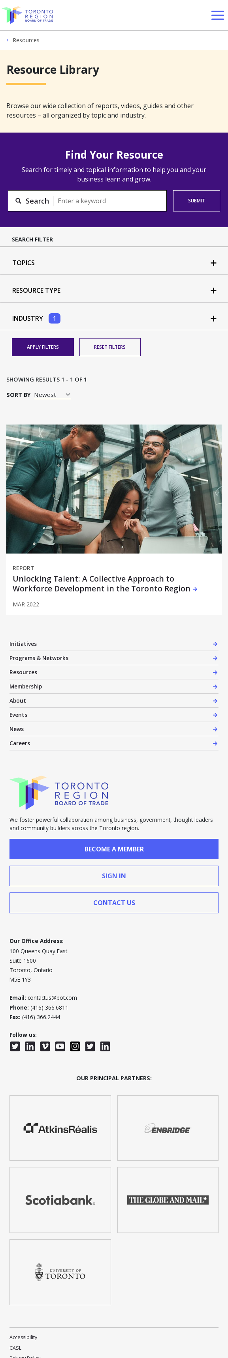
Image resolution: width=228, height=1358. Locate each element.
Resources (26, 40)
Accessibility (23, 1337)
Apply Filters (43, 347)
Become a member (114, 849)
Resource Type (37, 290)
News (16, 729)
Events (18, 714)
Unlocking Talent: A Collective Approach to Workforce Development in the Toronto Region (101, 584)
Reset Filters (110, 347)
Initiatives (23, 643)
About (17, 700)
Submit (196, 200)
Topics (24, 262)
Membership (25, 686)
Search (37, 201)
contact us (114, 902)
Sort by (18, 394)
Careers (19, 743)
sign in (114, 876)
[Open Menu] (217, 15)
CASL (15, 1348)
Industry (36, 318)
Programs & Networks (38, 658)
